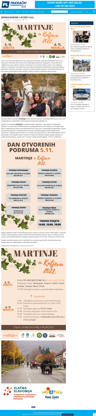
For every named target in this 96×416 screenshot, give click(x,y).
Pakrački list (74, 102)
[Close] (95, 412)
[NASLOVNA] (2, 12)
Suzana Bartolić (75, 73)
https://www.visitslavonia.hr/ (25, 246)
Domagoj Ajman (75, 44)
